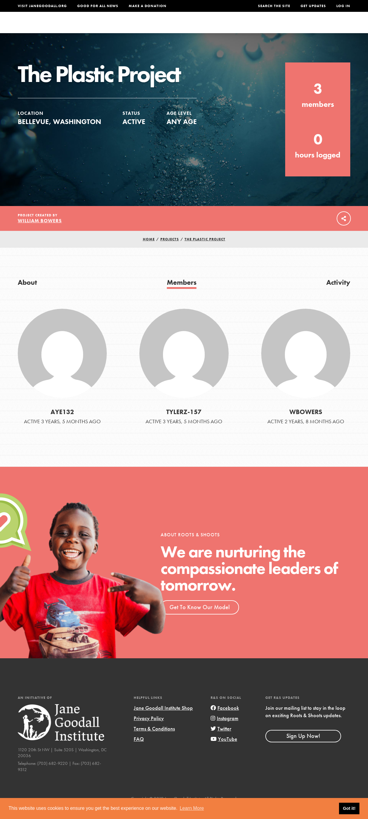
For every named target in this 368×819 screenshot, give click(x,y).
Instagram (224, 730)
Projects (264, 28)
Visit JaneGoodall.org (42, 6)
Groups (293, 28)
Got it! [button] (349, 808)
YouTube (224, 750)
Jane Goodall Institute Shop (163, 719)
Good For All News (97, 6)
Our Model (230, 28)
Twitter (221, 740)
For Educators (187, 28)
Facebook (225, 719)
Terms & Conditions (154, 740)
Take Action (331, 28)
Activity (338, 294)
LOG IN (343, 6)
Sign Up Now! (303, 748)
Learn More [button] (192, 808)
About (115, 28)
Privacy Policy (149, 730)
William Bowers (40, 232)
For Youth (145, 28)
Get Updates (313, 6)
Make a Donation (148, 6)
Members (181, 294)
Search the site (274, 6)
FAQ (139, 750)
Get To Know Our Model (200, 619)
